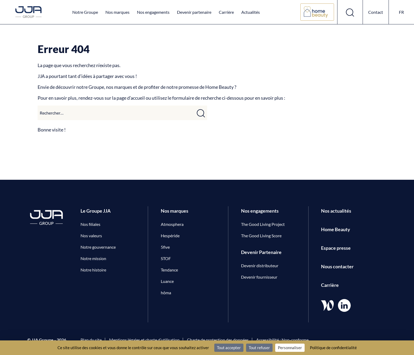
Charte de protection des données (218, 339)
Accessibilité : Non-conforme (282, 339)
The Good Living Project (263, 224)
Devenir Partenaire (261, 252)
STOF (166, 258)
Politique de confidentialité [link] (333, 347)
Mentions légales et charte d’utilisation (144, 339)
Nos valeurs (91, 235)
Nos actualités (336, 211)
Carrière (226, 12)
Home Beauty (335, 229)
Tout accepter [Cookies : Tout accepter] (229, 347)
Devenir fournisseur (259, 276)
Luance (167, 281)
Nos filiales (90, 224)
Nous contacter (337, 266)
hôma (166, 292)
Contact (375, 12)
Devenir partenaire (194, 12)
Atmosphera (172, 224)
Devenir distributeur (259, 265)
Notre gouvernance (98, 246)
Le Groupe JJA (96, 211)
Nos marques (117, 12)
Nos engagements (153, 12)
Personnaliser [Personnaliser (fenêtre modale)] (290, 347)
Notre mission (93, 258)
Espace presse (336, 248)
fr (401, 12)
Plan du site (91, 339)
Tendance (169, 269)
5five (165, 246)
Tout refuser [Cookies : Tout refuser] (259, 347)
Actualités (250, 12)
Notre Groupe (85, 12)
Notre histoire (93, 269)
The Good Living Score (261, 235)
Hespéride (170, 235)
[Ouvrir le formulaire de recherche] (350, 12)
